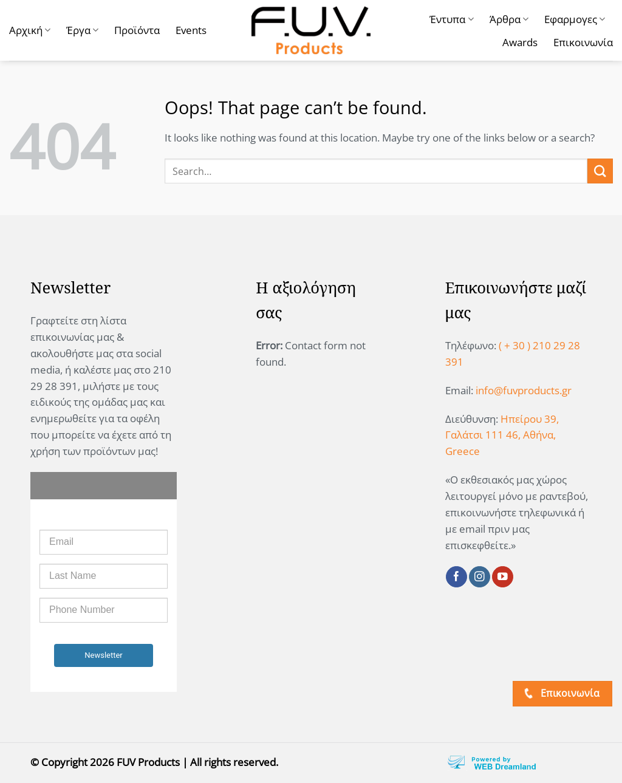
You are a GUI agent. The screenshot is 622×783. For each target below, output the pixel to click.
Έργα (82, 30)
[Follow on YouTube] (502, 576)
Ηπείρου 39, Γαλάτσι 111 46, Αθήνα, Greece (502, 435)
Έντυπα (451, 19)
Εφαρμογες (574, 19)
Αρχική (29, 30)
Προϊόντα (137, 30)
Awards (520, 42)
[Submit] (600, 171)
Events (191, 30)
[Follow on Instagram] (479, 576)
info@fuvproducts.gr (524, 390)
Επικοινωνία (583, 42)
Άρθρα (509, 19)
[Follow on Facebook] (456, 576)
